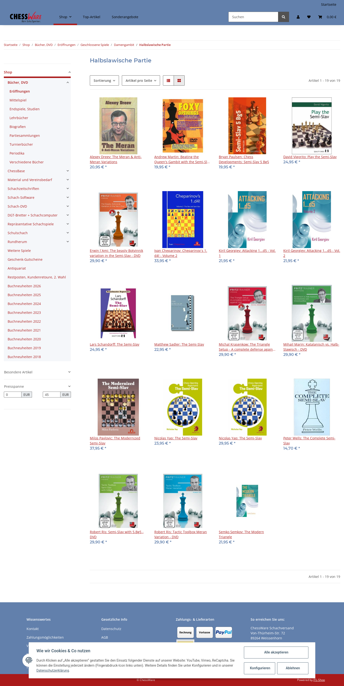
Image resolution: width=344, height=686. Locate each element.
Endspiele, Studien (25, 109)
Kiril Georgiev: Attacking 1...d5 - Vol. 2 (311, 253)
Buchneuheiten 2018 (24, 356)
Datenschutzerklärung (53, 670)
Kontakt (33, 628)
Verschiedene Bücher (27, 162)
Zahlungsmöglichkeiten (45, 637)
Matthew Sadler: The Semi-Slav (179, 344)
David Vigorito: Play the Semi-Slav (310, 157)
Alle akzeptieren (276, 652)
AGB (104, 637)
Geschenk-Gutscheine (25, 259)
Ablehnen (293, 668)
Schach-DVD (17, 206)
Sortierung (102, 80)
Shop (8, 72)
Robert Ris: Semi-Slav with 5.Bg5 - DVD (117, 534)
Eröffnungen (20, 91)
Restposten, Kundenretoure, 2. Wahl (37, 277)
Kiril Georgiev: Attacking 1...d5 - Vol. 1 (247, 253)
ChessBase (16, 171)
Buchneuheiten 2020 (24, 339)
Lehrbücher (19, 118)
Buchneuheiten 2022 (24, 321)
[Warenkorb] (327, 17)
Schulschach (18, 233)
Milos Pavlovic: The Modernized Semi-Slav (115, 440)
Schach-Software (21, 197)
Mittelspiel (18, 100)
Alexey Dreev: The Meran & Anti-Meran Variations (116, 159)
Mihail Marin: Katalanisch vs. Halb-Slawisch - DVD (311, 347)
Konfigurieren (260, 668)
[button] (298, 17)
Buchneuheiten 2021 (24, 330)
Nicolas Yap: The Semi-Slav (175, 438)
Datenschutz (111, 628)
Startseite (328, 4)
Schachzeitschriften (23, 188)
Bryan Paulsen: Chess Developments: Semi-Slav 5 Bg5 (244, 159)
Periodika (17, 153)
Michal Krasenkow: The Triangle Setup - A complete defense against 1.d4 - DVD (247, 347)
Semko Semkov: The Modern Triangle (241, 534)
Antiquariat (17, 268)
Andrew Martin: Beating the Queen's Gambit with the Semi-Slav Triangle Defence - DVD (182, 159)
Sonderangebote (125, 17)
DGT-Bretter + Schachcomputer (33, 215)
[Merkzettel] (308, 17)
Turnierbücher (21, 144)
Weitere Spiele (19, 250)
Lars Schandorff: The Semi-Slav (114, 344)
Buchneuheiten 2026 (24, 286)
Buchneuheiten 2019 (24, 348)
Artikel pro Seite (139, 80)
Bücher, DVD (18, 82)
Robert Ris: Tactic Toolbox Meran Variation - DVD (180, 534)
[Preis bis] (51, 395)
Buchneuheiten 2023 (24, 312)
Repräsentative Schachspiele (31, 224)
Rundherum (17, 241)
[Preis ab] (13, 395)
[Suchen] (253, 17)
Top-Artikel (91, 17)
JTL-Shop (319, 680)
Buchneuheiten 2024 (24, 303)
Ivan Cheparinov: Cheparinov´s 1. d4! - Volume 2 (180, 253)
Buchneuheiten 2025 (24, 295)
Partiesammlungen (25, 135)
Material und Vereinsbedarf (30, 179)
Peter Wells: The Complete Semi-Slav (309, 440)
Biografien (18, 126)
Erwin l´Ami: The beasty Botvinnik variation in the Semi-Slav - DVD (116, 253)
